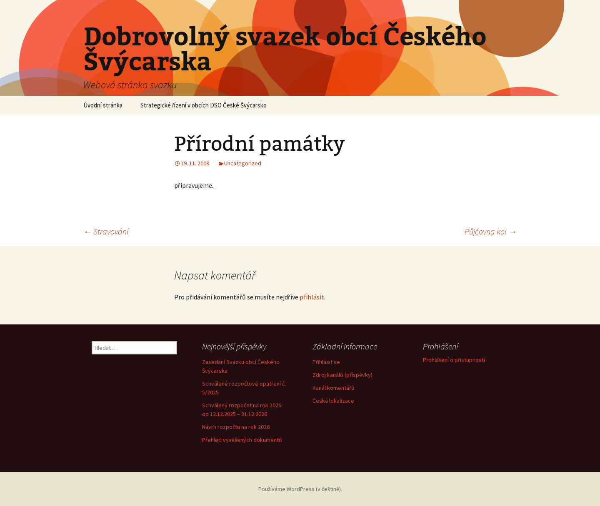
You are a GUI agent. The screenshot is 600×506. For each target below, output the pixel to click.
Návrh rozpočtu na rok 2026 (236, 427)
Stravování (105, 231)
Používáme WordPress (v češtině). (300, 489)
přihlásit (312, 297)
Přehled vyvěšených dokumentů (242, 440)
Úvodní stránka (102, 105)
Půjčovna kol (491, 231)
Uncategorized (242, 163)
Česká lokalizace (333, 400)
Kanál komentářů (333, 387)
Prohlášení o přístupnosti (454, 360)
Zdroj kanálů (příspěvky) (342, 375)
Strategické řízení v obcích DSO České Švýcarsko (203, 105)
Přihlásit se (326, 362)
